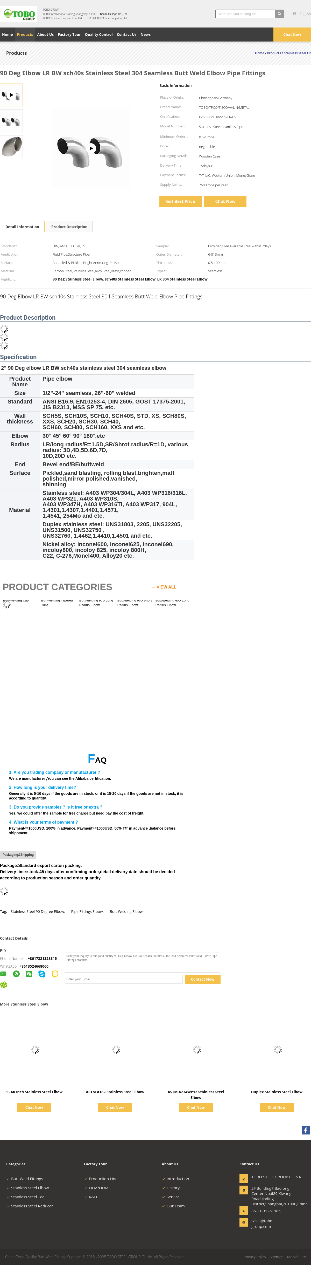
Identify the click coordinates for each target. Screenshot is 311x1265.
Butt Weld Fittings (24, 1178)
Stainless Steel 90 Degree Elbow (37, 911)
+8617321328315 (42, 958)
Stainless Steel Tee (25, 1196)
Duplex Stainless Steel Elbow (276, 1091)
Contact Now (202, 979)
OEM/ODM (96, 1187)
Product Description (69, 226)
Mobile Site (296, 1256)
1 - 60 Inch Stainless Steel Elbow (34, 1091)
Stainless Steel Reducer (29, 1205)
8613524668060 (35, 966)
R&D (90, 1196)
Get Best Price (180, 201)
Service (171, 1196)
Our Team (173, 1205)
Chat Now (292, 34)
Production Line (100, 1178)
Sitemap (277, 1256)
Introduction (175, 1178)
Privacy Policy (255, 1256)
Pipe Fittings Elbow (87, 911)
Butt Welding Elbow (126, 911)
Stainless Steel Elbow (27, 1187)
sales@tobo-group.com (262, 1223)
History (171, 1187)
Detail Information (22, 226)
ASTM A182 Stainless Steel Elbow (115, 1091)
